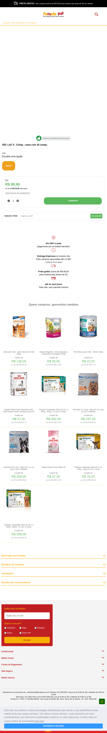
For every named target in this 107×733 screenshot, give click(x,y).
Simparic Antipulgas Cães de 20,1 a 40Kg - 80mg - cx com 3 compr (18, 526)
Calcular (96, 216)
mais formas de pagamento (17, 193)
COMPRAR (73, 201)
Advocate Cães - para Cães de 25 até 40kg (18, 353)
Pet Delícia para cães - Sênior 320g (88, 352)
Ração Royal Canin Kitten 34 (53, 467)
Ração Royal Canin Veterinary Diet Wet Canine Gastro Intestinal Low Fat (18, 411)
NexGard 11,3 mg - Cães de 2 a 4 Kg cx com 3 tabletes (88, 411)
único (9, 165)
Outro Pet (26, 633)
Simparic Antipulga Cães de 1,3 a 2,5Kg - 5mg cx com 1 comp (88, 468)
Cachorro (11, 628)
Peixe (9, 633)
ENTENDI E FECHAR (53, 726)
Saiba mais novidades (14, 608)
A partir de (19, 361)
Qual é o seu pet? (12, 623)
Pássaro (41, 628)
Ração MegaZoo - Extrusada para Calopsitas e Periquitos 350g (53, 353)
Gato (24, 628)
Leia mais (39, 721)
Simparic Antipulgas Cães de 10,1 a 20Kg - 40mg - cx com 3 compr (53, 411)
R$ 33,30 (15, 188)
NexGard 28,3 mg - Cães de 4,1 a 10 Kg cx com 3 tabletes (19, 468)
